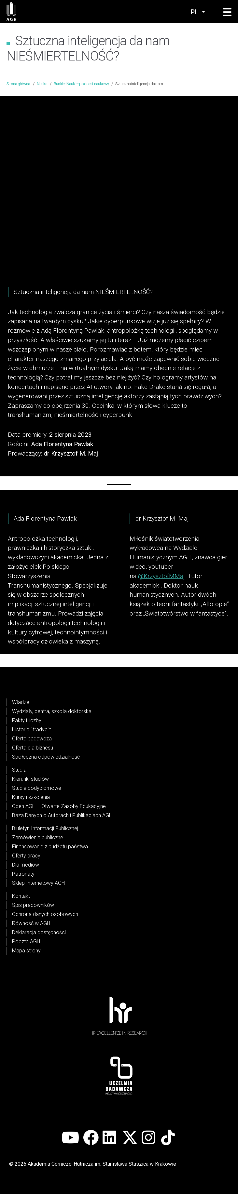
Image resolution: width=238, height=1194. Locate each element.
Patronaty (23, 874)
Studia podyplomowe (36, 788)
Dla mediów (25, 865)
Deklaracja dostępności (39, 932)
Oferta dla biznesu (32, 748)
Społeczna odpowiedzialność (46, 757)
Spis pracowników (33, 905)
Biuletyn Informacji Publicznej (45, 828)
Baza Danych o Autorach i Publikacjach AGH (62, 815)
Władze (20, 702)
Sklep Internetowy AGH (38, 883)
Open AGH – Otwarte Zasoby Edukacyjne (59, 806)
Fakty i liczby (26, 720)
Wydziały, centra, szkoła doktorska (51, 711)
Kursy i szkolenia (31, 797)
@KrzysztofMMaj (161, 576)
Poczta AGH (26, 941)
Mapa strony (26, 951)
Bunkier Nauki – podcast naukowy (81, 83)
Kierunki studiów (30, 779)
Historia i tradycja (31, 729)
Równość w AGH (31, 923)
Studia (19, 770)
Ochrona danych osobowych (45, 914)
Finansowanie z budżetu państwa (50, 846)
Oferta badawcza (32, 739)
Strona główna (18, 83)
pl (195, 12)
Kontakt (21, 896)
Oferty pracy (26, 856)
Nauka (42, 83)
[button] (227, 12)
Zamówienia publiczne (37, 837)
